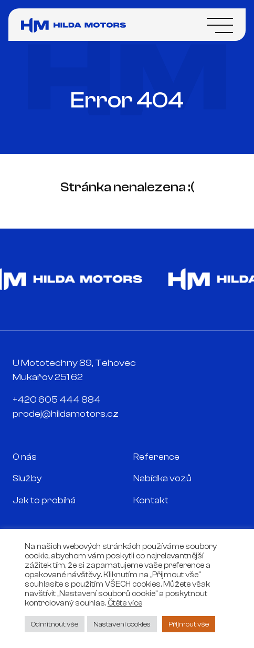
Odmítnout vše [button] (54, 624)
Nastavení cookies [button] (122, 624)
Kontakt (150, 500)
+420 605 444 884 (57, 399)
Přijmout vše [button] (188, 624)
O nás (25, 457)
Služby (27, 478)
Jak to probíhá (44, 500)
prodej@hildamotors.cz (66, 413)
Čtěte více (125, 603)
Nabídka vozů (162, 478)
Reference (156, 457)
